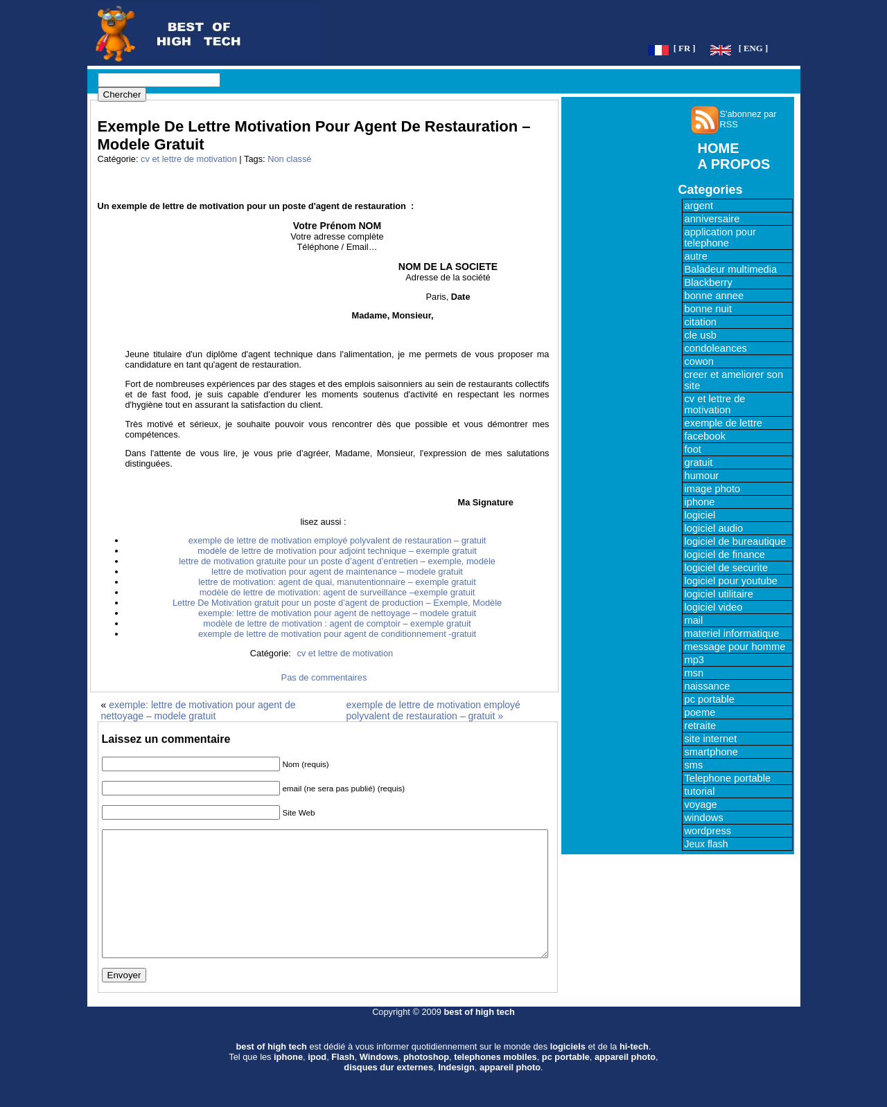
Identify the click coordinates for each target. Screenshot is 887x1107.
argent (699, 205)
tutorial (700, 791)
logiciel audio (714, 528)
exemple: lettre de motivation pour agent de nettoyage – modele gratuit (337, 613)
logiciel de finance (725, 554)
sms (694, 765)
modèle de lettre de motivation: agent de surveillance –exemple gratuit (337, 592)
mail (694, 620)
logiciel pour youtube (731, 580)
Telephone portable (728, 778)
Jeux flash (706, 843)
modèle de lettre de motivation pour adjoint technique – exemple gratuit (337, 551)
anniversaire (712, 218)
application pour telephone (720, 237)
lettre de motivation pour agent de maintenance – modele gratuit (337, 571)
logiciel (700, 515)
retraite (701, 725)
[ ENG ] (754, 48)
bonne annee (714, 295)
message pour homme (735, 646)
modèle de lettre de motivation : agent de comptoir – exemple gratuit (337, 623)
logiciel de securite (727, 567)
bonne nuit (708, 308)
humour (702, 475)
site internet (711, 738)
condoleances (716, 348)
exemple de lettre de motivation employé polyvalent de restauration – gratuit (337, 540)
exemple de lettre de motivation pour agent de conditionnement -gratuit (337, 634)
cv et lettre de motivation (189, 159)
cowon (699, 361)
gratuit (699, 462)
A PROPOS (734, 164)
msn (694, 672)
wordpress (708, 830)
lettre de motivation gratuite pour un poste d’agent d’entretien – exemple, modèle (337, 561)
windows (704, 817)
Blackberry (708, 282)
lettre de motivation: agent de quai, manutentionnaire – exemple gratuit (337, 582)
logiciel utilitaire (719, 594)
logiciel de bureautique (736, 541)
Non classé (289, 159)
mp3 (695, 659)
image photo (713, 488)
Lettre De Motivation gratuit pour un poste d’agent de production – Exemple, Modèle (337, 602)
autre (696, 256)
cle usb (701, 335)
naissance (707, 686)
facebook (705, 436)
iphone (700, 501)
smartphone (711, 751)
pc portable (710, 699)
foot (693, 449)
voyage (701, 804)
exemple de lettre (723, 423)
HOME (718, 148)
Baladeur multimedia (731, 269)
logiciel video (714, 607)
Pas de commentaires (324, 677)
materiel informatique (732, 633)
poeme (700, 712)
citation (701, 321)
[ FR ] (685, 48)
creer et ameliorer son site (734, 380)
